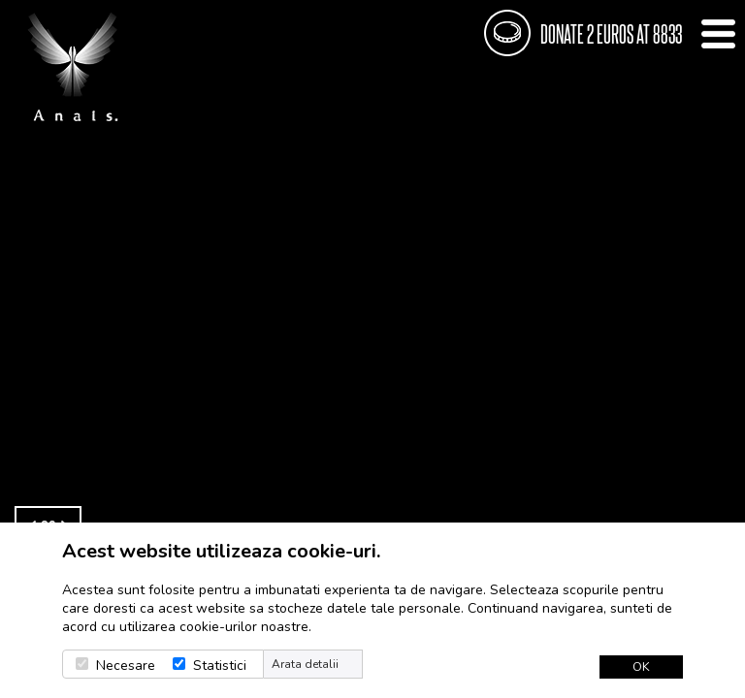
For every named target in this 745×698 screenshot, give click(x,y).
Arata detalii (305, 664)
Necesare (125, 665)
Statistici (219, 665)
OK (641, 666)
